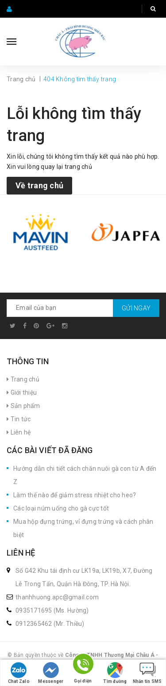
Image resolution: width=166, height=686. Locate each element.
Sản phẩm (23, 405)
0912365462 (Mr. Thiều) (50, 623)
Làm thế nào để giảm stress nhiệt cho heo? (74, 495)
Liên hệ (19, 432)
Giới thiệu (22, 392)
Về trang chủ (39, 185)
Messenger (50, 673)
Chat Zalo (19, 673)
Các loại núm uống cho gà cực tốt (61, 508)
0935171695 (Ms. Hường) (52, 610)
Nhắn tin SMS (147, 673)
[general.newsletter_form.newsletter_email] (83, 308)
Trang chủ (23, 379)
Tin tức (19, 419)
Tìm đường (115, 673)
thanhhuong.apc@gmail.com (57, 597)
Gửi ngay (136, 308)
